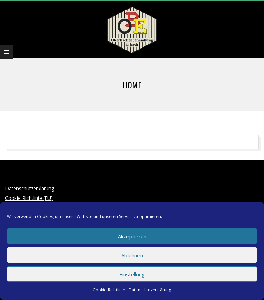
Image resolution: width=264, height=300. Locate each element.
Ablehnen (132, 255)
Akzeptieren (132, 236)
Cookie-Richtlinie (109, 290)
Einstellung (132, 274)
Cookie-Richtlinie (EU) (29, 198)
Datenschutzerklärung (150, 290)
